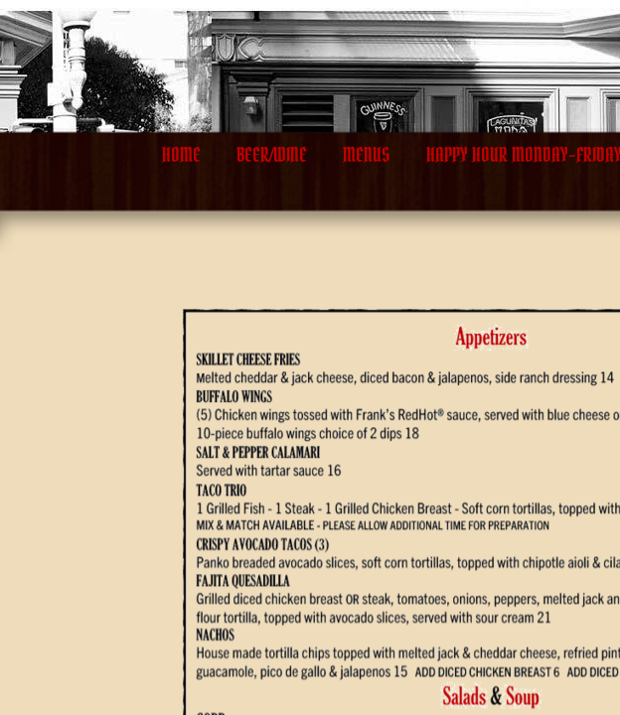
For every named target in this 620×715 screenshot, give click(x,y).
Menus (366, 155)
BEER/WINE (271, 155)
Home (181, 155)
